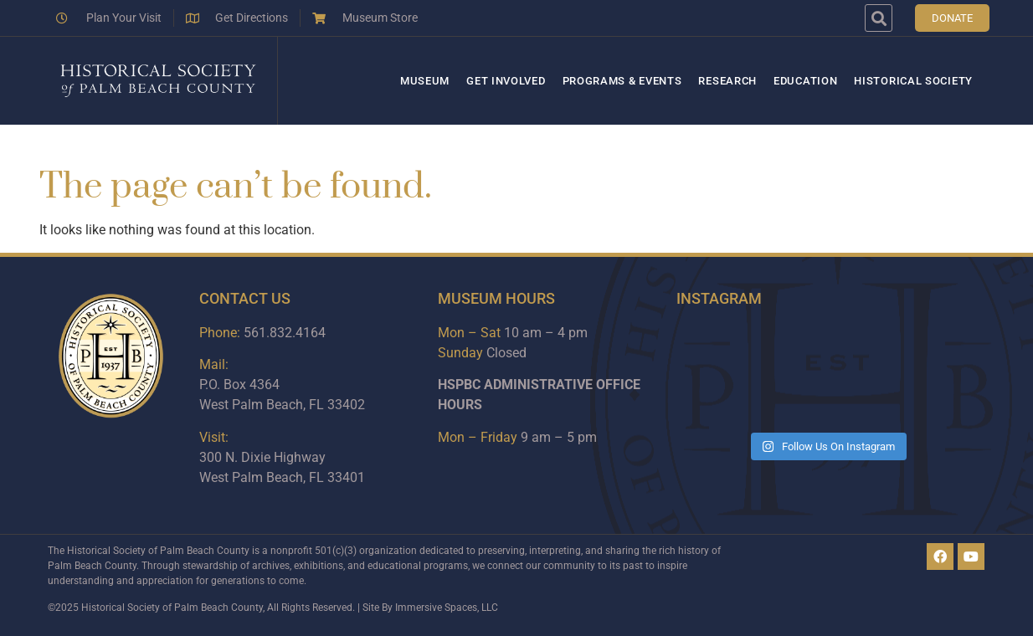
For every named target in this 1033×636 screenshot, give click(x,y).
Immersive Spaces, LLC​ (446, 607)
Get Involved (505, 80)
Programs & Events (622, 80)
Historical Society (913, 80)
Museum (425, 80)
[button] (878, 18)
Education (805, 80)
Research (727, 80)
